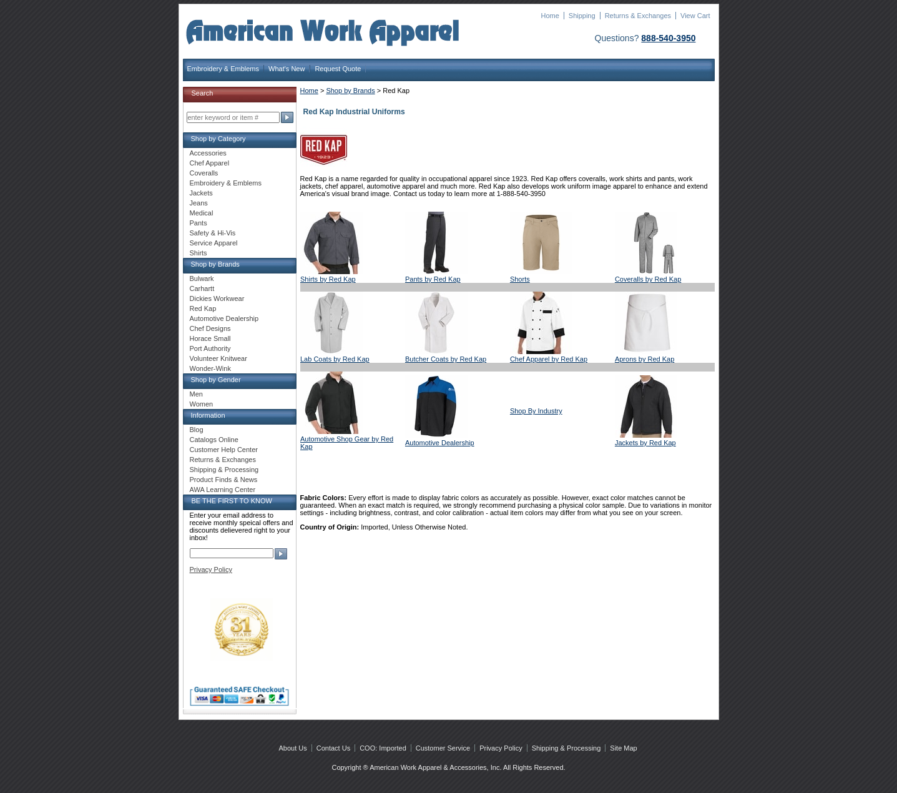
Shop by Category (218, 138)
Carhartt (202, 288)
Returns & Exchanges (638, 15)
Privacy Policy (211, 569)
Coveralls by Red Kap (648, 279)
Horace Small (210, 338)
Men (196, 394)
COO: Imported (383, 748)
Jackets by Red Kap (645, 442)
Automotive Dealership (439, 442)
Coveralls (204, 173)
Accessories (208, 153)
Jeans (199, 203)
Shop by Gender (216, 379)
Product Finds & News (224, 479)
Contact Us (333, 748)
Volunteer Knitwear (218, 358)
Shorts (520, 279)
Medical (201, 213)
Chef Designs (210, 328)
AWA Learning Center (223, 489)
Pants (198, 223)
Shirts (198, 253)
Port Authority (210, 348)
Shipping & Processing (224, 469)
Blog (196, 429)
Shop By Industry (536, 411)
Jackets (201, 193)
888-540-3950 (668, 38)
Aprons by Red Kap (644, 359)
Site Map (623, 748)
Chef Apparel (210, 163)
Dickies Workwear (217, 298)
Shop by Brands (350, 90)
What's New (286, 68)
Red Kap (203, 308)
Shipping (582, 15)
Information (208, 415)
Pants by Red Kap (433, 279)
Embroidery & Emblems (223, 68)
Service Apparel (214, 243)
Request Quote (338, 68)
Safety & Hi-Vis (213, 233)
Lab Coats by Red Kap (335, 359)
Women (201, 404)
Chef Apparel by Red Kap (548, 359)
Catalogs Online (214, 439)
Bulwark (202, 278)
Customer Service (443, 748)
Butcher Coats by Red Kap (445, 359)
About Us (293, 748)
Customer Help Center (224, 449)
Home (550, 15)
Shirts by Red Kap (328, 279)
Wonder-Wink (210, 368)
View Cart (695, 15)
